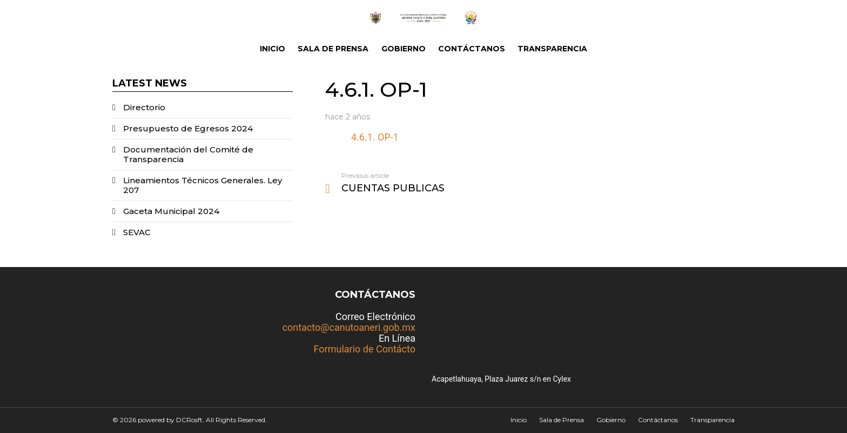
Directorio (144, 107)
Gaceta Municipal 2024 (171, 211)
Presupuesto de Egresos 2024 (188, 128)
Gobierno (403, 49)
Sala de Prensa (333, 49)
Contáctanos (471, 49)
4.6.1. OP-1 (375, 137)
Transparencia (552, 49)
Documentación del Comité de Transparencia (188, 154)
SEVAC (137, 232)
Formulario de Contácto (364, 349)
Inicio (272, 49)
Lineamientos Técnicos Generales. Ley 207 (202, 185)
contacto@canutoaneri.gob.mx (349, 327)
